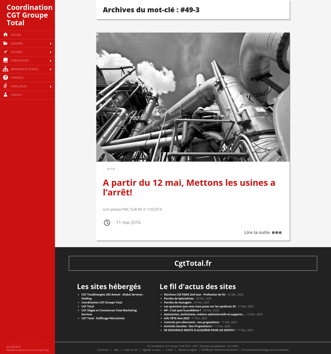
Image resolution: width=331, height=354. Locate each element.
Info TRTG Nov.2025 (176, 318)
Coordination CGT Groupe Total (30, 14)
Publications (20, 60)
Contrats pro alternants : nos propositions (191, 322)
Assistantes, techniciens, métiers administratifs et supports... (204, 314)
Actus (111, 169)
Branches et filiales (24, 69)
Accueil (16, 35)
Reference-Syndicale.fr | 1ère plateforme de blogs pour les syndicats (252, 349)
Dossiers (17, 43)
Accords (17, 52)
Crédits (169, 349)
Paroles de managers (177, 302)
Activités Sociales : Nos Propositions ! (188, 326)
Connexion (103, 349)
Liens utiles (19, 86)
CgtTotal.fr (193, 263)
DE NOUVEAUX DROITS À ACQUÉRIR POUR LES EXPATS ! (199, 330)
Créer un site (131, 349)
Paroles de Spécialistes (179, 298)
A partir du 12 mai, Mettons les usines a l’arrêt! (189, 187)
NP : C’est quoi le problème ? (182, 310)
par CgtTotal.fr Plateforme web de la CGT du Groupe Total (28, 348)
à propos (17, 78)
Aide (116, 349)
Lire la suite (257, 232)
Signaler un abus (152, 349)
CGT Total (87, 306)
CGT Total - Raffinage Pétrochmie (103, 318)
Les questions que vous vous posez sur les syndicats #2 (200, 306)
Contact (17, 95)
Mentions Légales (187, 349)
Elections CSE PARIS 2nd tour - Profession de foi (195, 294)
